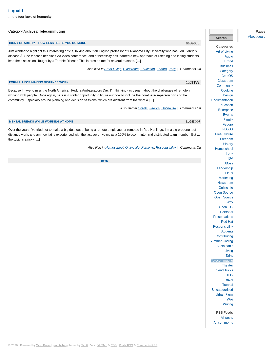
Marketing (226, 178)
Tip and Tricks (223, 270)
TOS (229, 275)
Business (226, 66)
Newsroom (225, 182)
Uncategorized (222, 289)
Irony (172, 69)
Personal (147, 147)
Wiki (230, 299)
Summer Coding (221, 241)
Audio (229, 56)
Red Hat (227, 221)
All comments (223, 322)
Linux (229, 173)
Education (147, 69)
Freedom (226, 139)
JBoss (228, 163)
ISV (230, 158)
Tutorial (227, 285)
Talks (229, 255)
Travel (228, 280)
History (228, 144)
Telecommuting (222, 260)
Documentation (222, 100)
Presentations (223, 217)
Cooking (227, 90)
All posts (227, 317)
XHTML (102, 345)
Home (104, 160)
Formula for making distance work (38, 82)
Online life (168, 108)
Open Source (223, 192)
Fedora (162, 69)
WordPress (43, 345)
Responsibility (166, 147)
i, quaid (15, 10)
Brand (228, 61)
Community (225, 85)
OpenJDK (226, 207)
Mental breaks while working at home (41, 121)
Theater (227, 265)
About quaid (256, 36)
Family (228, 119)
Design (228, 95)
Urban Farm (224, 294)
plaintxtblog (60, 345)
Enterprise (225, 110)
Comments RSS (147, 345)
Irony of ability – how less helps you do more (47, 43)
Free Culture (224, 134)
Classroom (131, 69)
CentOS (227, 76)
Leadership (225, 168)
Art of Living (112, 69)
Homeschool (114, 147)
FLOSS (227, 129)
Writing (228, 304)
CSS (114, 345)
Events (143, 108)
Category (226, 71)
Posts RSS (126, 345)
